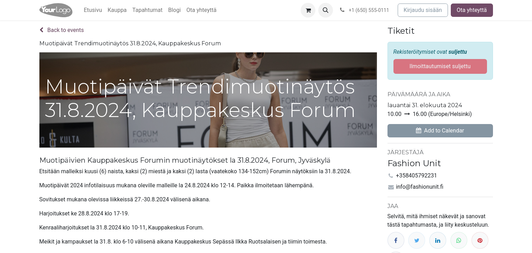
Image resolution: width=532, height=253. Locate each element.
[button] (325, 10)
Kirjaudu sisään (423, 10)
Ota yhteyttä (472, 10)
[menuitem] (93, 10)
